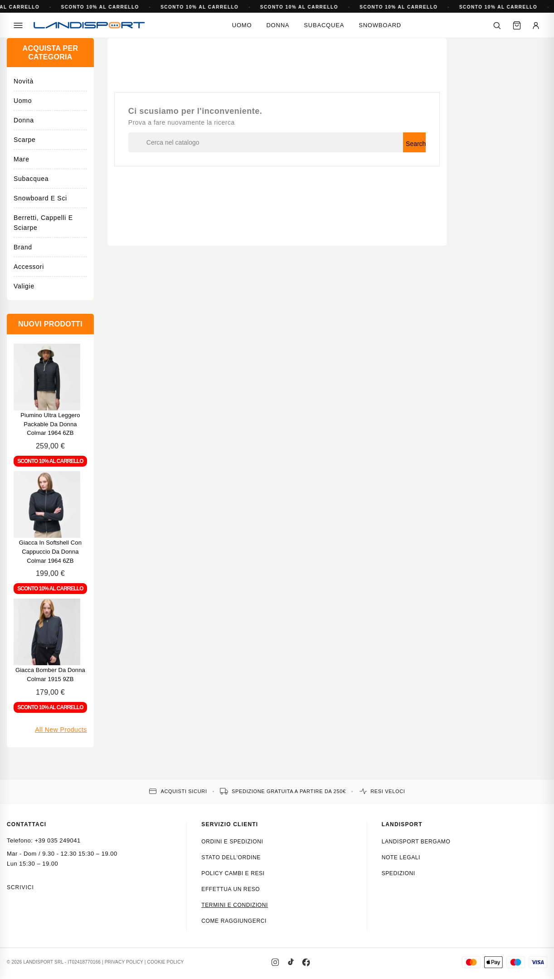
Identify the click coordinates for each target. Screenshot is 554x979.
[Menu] (18, 25)
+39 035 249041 (57, 840)
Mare (21, 159)
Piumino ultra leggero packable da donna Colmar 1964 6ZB (50, 424)
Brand (23, 247)
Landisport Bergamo (416, 841)
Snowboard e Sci (40, 198)
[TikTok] (290, 962)
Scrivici (20, 887)
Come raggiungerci (234, 921)
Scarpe (25, 139)
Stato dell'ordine (231, 857)
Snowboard (380, 25)
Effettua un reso (230, 889)
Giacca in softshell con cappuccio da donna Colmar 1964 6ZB (50, 551)
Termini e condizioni (234, 905)
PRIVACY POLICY (124, 962)
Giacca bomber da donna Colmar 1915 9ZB (50, 674)
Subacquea (324, 25)
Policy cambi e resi (232, 873)
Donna (277, 25)
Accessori (29, 266)
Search (416, 143)
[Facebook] (306, 962)
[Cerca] (497, 25)
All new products (61, 729)
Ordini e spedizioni (232, 841)
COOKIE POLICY (165, 962)
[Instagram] (275, 962)
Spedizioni (398, 873)
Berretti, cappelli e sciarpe (43, 222)
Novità (24, 81)
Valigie (24, 286)
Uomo (242, 25)
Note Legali (401, 857)
